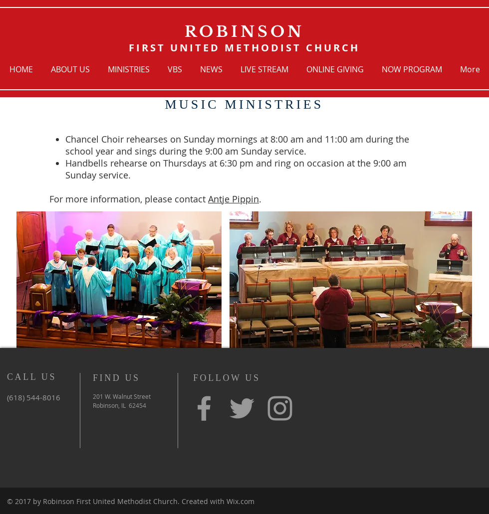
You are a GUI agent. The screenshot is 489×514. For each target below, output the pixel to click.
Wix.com (240, 501)
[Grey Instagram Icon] (279, 408)
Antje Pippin (233, 199)
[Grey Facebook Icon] (204, 408)
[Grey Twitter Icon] (242, 408)
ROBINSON (244, 31)
